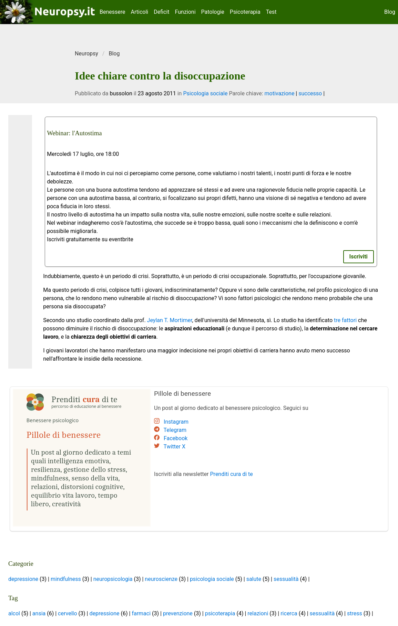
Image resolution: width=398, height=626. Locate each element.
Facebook (175, 438)
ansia (38, 613)
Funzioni (185, 12)
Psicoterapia (245, 12)
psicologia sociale (212, 579)
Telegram (175, 430)
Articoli (140, 12)
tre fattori (345, 320)
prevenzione (178, 613)
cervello (67, 613)
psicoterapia (220, 613)
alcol (14, 613)
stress (354, 613)
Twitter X (174, 446)
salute (253, 579)
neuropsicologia (113, 579)
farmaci (141, 613)
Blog (389, 12)
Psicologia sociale (205, 93)
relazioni (257, 613)
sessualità (286, 579)
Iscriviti (358, 256)
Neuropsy (86, 53)
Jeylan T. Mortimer (169, 320)
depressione (23, 579)
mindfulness (66, 579)
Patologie (212, 12)
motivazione (279, 93)
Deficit (161, 12)
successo (310, 93)
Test (271, 12)
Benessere (112, 12)
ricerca (288, 613)
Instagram (176, 421)
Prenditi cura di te (231, 474)
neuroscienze (161, 579)
